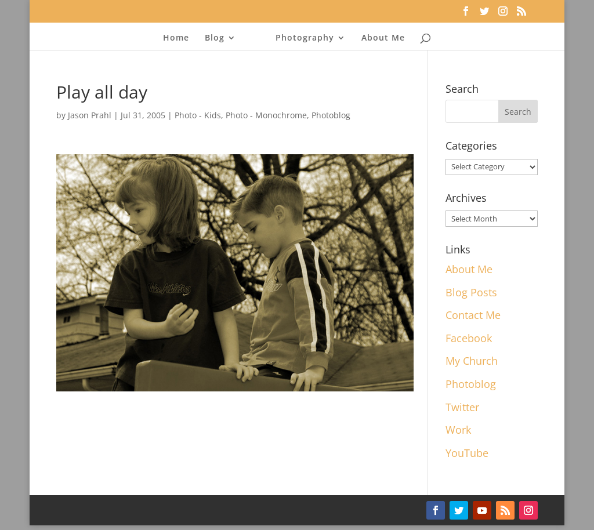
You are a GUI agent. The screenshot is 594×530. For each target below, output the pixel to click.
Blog (214, 38)
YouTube (467, 453)
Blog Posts (471, 292)
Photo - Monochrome (266, 115)
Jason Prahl (89, 115)
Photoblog (331, 115)
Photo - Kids (198, 115)
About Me (383, 38)
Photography (305, 38)
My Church (472, 361)
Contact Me (473, 315)
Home (176, 38)
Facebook (469, 338)
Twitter (462, 407)
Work (458, 430)
